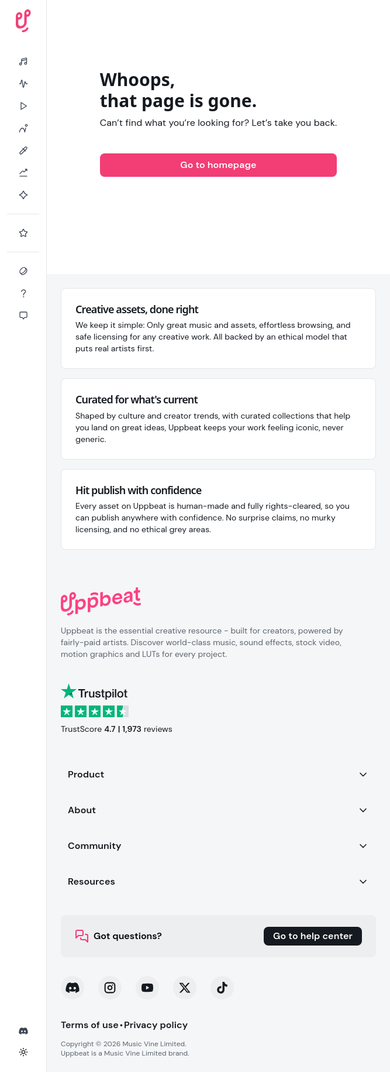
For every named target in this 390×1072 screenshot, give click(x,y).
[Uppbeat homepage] (23, 20)
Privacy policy (156, 1025)
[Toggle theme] (23, 1052)
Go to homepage (218, 165)
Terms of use (90, 1025)
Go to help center (313, 936)
